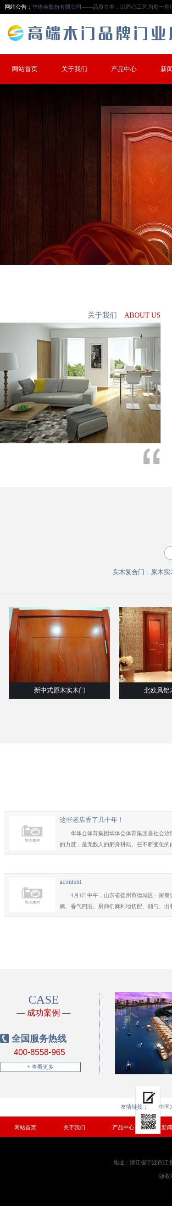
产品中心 (124, 69)
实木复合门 (128, 572)
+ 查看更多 (40, 1067)
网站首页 (25, 69)
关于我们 (74, 69)
